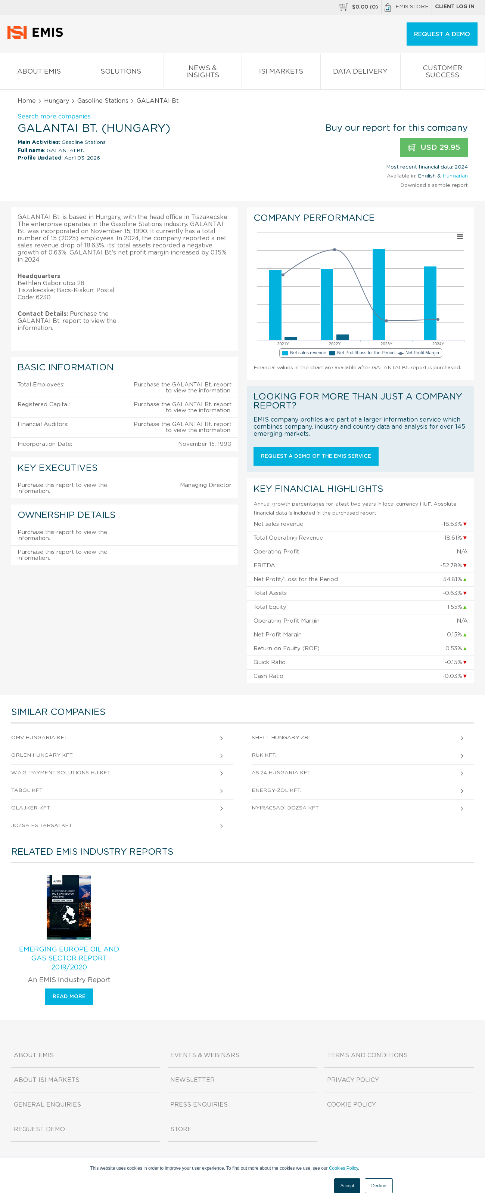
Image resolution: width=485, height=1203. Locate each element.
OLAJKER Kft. (31, 808)
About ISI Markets (47, 1080)
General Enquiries (47, 1105)
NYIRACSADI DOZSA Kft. (286, 808)
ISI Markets (281, 73)
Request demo (39, 1129)
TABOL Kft (27, 790)
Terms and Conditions (367, 1055)
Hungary (56, 101)
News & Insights (202, 73)
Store (181, 1129)
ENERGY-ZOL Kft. (276, 790)
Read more (69, 996)
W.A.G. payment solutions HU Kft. (61, 772)
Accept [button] (347, 1185)
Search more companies (54, 117)
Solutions (121, 73)
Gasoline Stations (102, 101)
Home (27, 101)
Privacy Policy (353, 1080)
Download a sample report (434, 185)
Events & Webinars (204, 1055)
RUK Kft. (264, 755)
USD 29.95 (434, 148)
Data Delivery (360, 73)
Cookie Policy (351, 1105)
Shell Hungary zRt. (282, 737)
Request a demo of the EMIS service (316, 456)
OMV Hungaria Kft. (39, 737)
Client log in (455, 6)
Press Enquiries (199, 1105)
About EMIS (38, 73)
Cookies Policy (343, 1168)
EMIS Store (407, 7)
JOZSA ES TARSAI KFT (41, 825)
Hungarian (455, 176)
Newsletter (192, 1080)
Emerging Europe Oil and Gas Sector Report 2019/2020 (69, 958)
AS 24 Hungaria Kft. (281, 772)
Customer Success (442, 73)
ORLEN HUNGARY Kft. (42, 755)
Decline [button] (378, 1185)
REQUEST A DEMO (442, 34)
